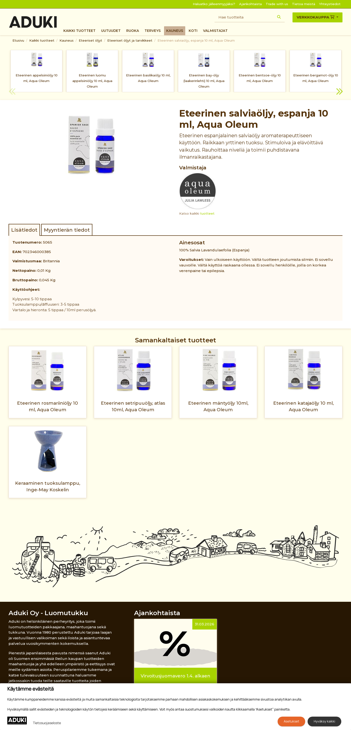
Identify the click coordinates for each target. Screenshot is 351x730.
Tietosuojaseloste (47, 723)
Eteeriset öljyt (90, 40)
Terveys (153, 31)
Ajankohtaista (250, 4)
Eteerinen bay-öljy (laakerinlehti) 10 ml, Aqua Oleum (204, 80)
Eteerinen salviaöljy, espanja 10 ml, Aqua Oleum (196, 40)
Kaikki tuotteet (79, 31)
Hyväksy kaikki (324, 721)
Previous (12, 92)
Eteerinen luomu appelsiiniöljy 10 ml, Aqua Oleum (92, 80)
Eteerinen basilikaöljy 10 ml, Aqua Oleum (148, 78)
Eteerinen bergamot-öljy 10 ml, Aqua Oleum (315, 78)
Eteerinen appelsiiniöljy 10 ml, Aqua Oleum (37, 78)
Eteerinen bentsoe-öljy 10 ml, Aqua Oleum (260, 78)
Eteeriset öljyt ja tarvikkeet (129, 40)
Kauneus (174, 31)
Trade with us (277, 4)
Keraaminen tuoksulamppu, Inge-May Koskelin (47, 486)
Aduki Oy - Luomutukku (48, 613)
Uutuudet (111, 31)
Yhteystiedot (330, 4)
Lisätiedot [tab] (24, 230)
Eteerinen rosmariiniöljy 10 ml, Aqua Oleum (47, 406)
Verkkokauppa (316, 17)
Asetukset (291, 721)
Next (338, 92)
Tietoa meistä (303, 4)
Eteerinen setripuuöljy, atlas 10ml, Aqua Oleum (133, 406)
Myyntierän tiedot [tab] (67, 230)
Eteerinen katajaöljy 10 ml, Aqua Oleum (303, 406)
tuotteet (207, 213)
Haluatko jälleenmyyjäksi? (214, 4)
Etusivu (18, 40)
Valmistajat (215, 31)
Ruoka (132, 31)
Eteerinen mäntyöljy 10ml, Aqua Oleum (218, 406)
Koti (193, 31)
